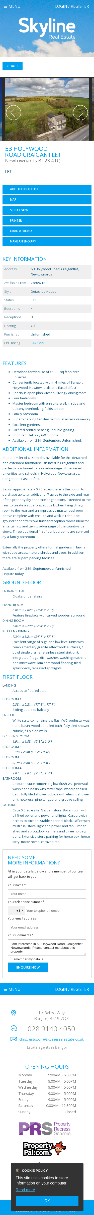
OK (47, 1200)
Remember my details (27, 959)
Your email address (22, 918)
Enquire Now (28, 967)
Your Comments (21, 935)
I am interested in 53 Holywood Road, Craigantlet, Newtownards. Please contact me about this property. (47, 947)
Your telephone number (26, 902)
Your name (17, 885)
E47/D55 (37, 343)
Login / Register (72, 6)
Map (13, 199)
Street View (19, 210)
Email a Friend (21, 231)
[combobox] (16, 910)
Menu (15, 6)
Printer (16, 220)
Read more (25, 1190)
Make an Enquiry (23, 241)
